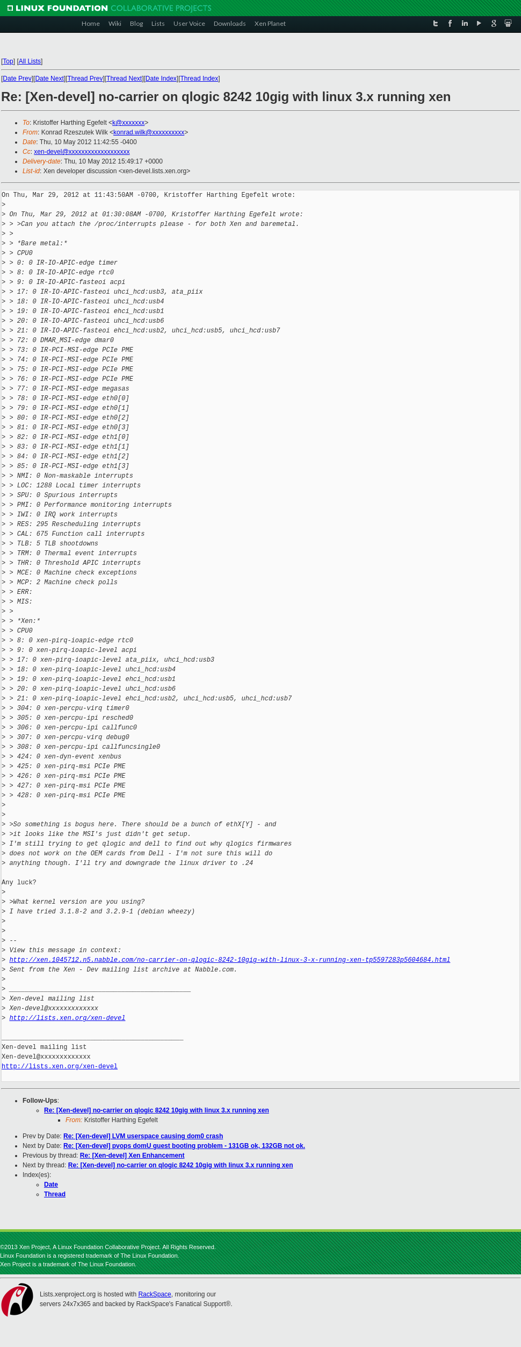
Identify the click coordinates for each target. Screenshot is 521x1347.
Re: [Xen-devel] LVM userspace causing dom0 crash (143, 1136)
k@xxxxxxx (128, 122)
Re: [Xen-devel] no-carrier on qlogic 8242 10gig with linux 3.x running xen (156, 1110)
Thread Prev (85, 78)
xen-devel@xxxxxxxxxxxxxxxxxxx (81, 151)
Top (8, 61)
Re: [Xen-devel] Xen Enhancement (132, 1155)
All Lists (30, 61)
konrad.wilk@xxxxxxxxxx (148, 132)
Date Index (161, 78)
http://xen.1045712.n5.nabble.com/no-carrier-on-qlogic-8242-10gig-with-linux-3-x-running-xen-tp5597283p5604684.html (229, 960)
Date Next (49, 78)
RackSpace (154, 1294)
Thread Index (199, 78)
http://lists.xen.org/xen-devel (67, 1018)
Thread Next (124, 78)
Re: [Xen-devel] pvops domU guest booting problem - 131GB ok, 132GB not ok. (184, 1146)
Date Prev (17, 78)
